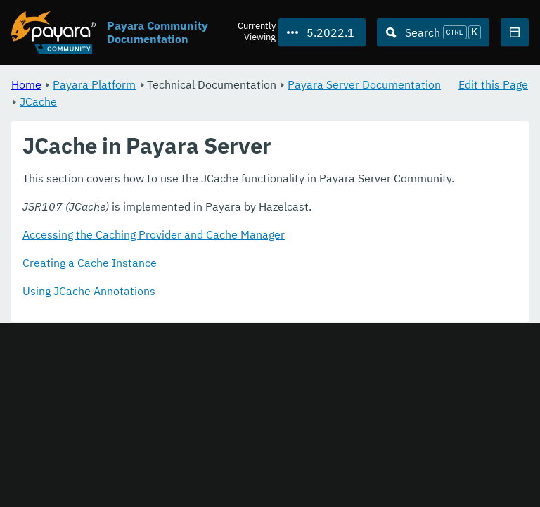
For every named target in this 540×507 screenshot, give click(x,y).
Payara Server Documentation (364, 84)
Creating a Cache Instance (89, 263)
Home (26, 84)
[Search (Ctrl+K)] (433, 32)
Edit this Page (493, 84)
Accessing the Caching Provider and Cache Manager (153, 235)
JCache (38, 101)
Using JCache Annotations (88, 291)
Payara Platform (94, 84)
